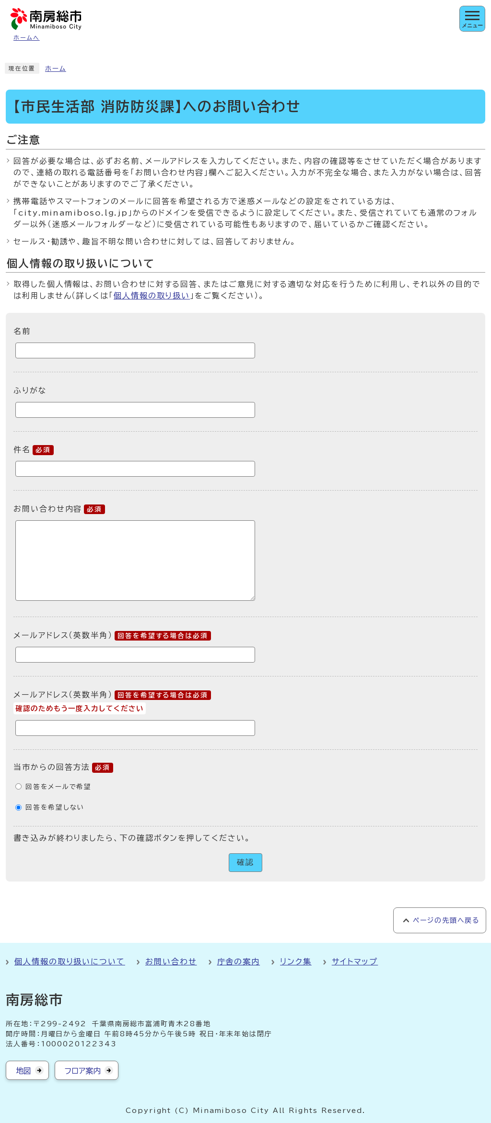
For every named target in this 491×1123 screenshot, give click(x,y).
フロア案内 (83, 1071)
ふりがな (30, 390)
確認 (245, 862)
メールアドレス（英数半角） (112, 635)
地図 (23, 1071)
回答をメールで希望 (58, 786)
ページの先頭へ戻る (446, 920)
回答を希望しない (54, 807)
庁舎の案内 (238, 961)
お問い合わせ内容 (59, 509)
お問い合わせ (171, 961)
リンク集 (296, 961)
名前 (22, 331)
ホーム (55, 68)
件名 (33, 449)
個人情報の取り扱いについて (69, 961)
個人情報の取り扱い (152, 295)
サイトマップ (355, 961)
